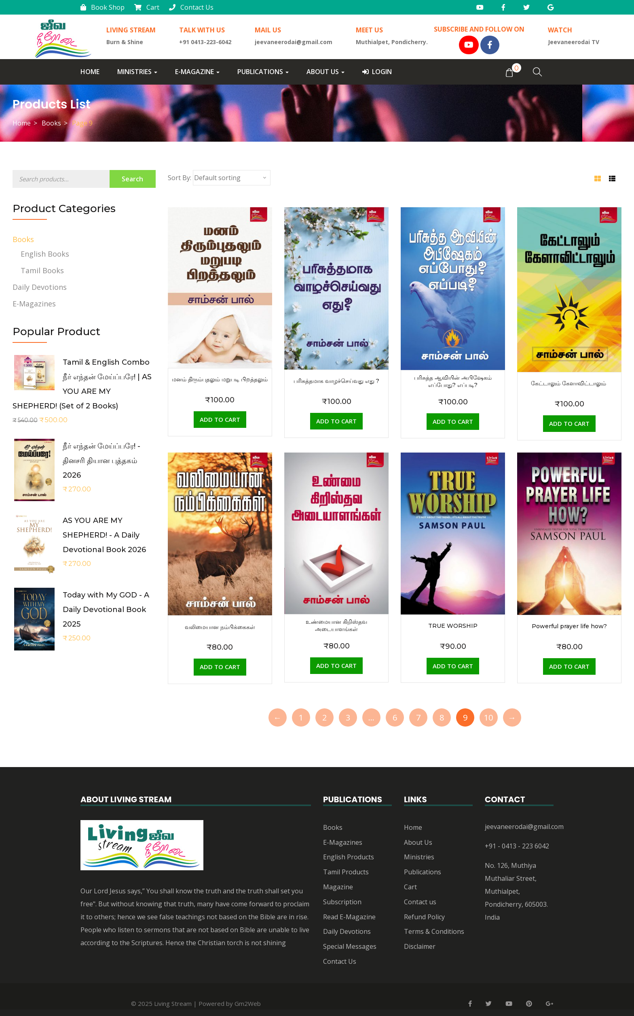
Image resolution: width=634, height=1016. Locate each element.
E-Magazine (197, 71)
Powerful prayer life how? (569, 626)
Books (51, 123)
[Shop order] (232, 177)
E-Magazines (34, 303)
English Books (45, 254)
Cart (146, 7)
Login (377, 71)
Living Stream (173, 1003)
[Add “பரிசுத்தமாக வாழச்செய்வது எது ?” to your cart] (336, 421)
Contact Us (191, 7)
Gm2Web (248, 1003)
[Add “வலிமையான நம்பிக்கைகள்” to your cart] (220, 667)
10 (488, 717)
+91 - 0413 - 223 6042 (517, 846)
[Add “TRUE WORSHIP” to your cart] (453, 666)
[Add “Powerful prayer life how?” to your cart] (569, 666)
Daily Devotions (40, 287)
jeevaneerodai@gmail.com (524, 826)
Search (132, 178)
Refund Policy (424, 916)
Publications (263, 71)
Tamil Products (346, 871)
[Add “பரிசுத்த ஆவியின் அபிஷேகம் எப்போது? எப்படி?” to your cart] (453, 421)
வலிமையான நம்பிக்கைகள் (220, 627)
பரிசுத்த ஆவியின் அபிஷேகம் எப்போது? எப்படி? (453, 381)
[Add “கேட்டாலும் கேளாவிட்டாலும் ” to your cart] (569, 423)
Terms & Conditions (434, 931)
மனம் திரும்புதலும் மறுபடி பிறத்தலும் (220, 379)
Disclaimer (419, 946)
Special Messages (349, 946)
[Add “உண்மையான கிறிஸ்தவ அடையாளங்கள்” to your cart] (336, 665)
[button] (509, 72)
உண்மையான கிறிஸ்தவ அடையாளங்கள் (336, 625)
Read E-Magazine (349, 916)
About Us (325, 71)
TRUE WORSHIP (453, 625)
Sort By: (179, 177)
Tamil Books (42, 270)
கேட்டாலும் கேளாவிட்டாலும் (569, 383)
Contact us (420, 901)
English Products (348, 856)
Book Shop (102, 7)
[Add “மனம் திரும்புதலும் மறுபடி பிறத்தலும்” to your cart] (220, 419)
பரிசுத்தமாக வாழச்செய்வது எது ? (336, 381)
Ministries (137, 71)
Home (89, 71)
